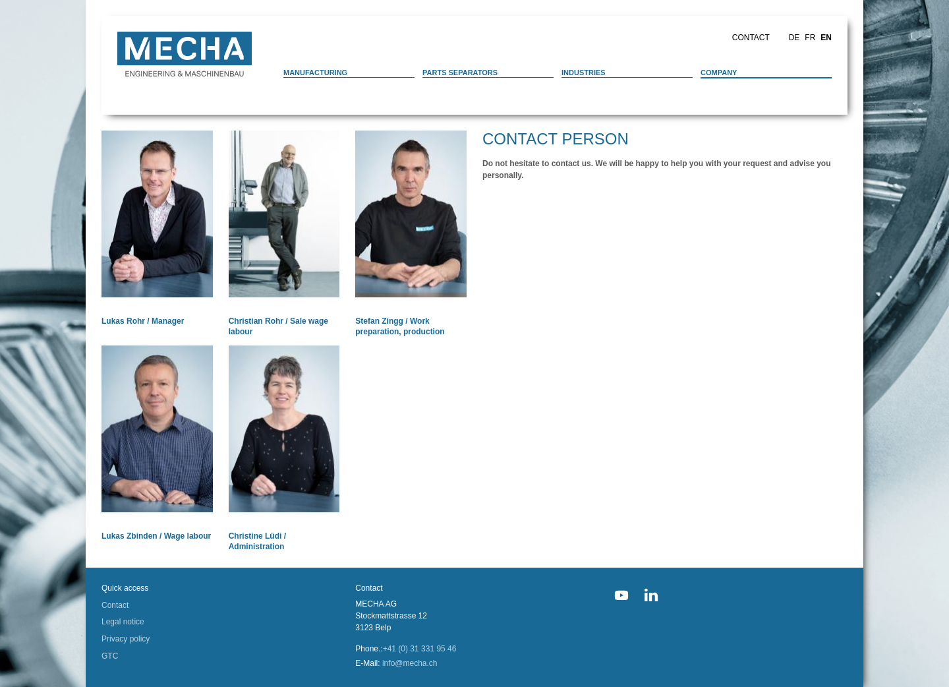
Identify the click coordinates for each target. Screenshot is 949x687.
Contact (751, 37)
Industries (583, 72)
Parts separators (460, 72)
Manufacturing (315, 72)
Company (719, 72)
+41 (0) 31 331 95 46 (420, 648)
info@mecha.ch (410, 663)
